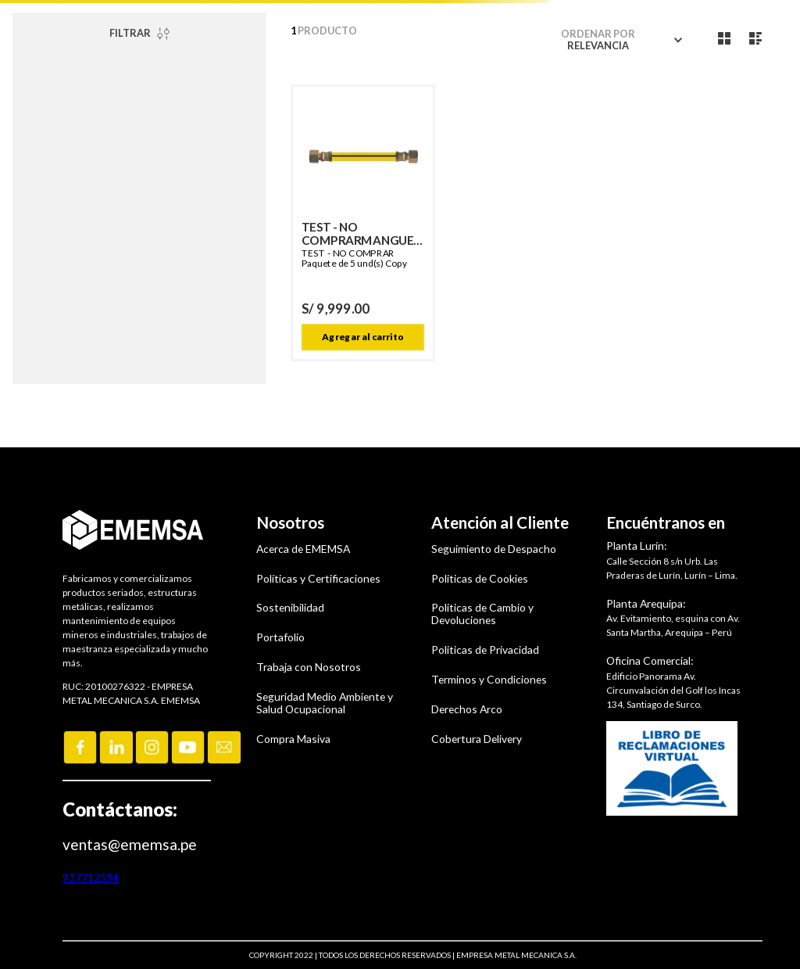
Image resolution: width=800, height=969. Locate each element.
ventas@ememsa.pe (129, 844)
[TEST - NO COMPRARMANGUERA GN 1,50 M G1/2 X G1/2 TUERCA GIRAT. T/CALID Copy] (363, 223)
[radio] (724, 38)
